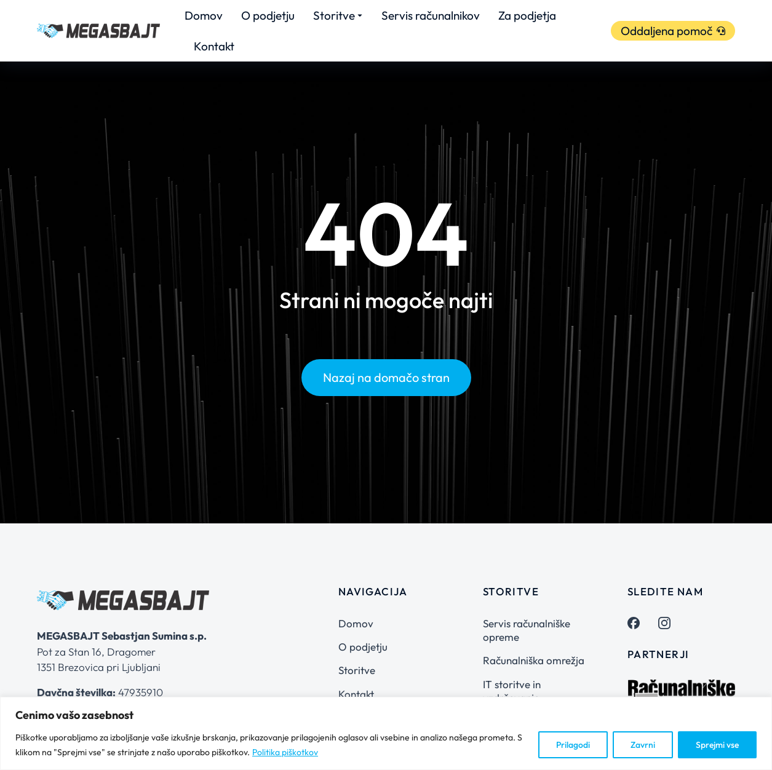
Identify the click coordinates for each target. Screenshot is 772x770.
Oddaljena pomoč (673, 30)
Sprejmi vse (717, 744)
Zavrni (643, 744)
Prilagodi (573, 744)
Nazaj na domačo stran (386, 377)
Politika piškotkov (285, 752)
